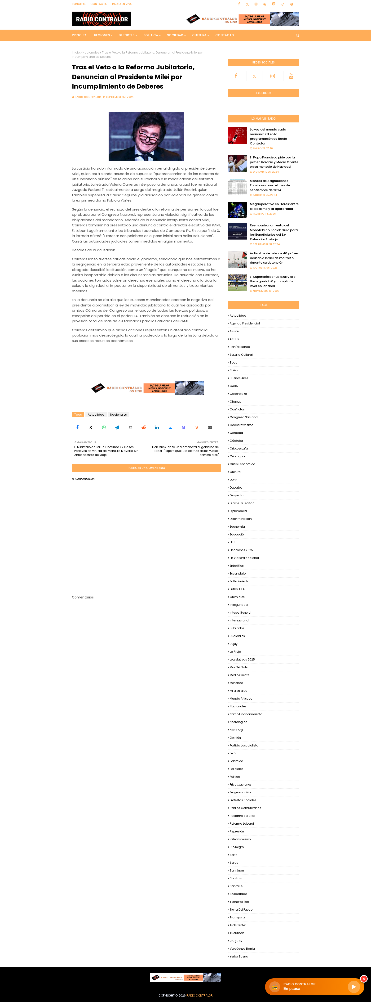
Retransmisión (240, 839)
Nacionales (91, 52)
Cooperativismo (241, 425)
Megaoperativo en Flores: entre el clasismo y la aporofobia (274, 206)
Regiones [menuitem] (102, 35)
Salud (234, 863)
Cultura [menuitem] (199, 35)
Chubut (235, 402)
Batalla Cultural (241, 355)
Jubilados (237, 628)
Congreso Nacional (244, 417)
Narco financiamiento (246, 714)
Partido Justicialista (244, 745)
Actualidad (96, 415)
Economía (237, 527)
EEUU (233, 542)
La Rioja (235, 652)
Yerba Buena (239, 956)
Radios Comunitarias (245, 808)
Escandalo (238, 573)
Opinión (235, 738)
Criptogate (237, 456)
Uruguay (236, 941)
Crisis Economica (242, 464)
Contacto (98, 4)
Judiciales (237, 636)
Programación (240, 792)
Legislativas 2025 (242, 659)
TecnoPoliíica (239, 902)
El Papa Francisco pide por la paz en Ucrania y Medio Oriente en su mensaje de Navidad (274, 162)
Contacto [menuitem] (224, 35)
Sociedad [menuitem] (175, 35)
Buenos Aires (239, 378)
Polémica (236, 761)
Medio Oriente (239, 675)
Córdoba (236, 441)
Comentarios (83, 597)
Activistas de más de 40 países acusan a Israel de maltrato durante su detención (274, 258)
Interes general (240, 613)
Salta (234, 855)
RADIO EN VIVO (122, 4)
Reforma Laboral (242, 824)
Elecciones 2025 (241, 550)
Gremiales (237, 597)
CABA (234, 386)
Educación (238, 534)
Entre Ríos (237, 566)
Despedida (238, 495)
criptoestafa (239, 448)
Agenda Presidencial (245, 323)
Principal (79, 4)
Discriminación (241, 519)
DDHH (233, 480)
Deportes (236, 487)
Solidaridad (238, 894)
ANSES (234, 339)
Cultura (235, 472)
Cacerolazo (238, 394)
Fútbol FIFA (237, 589)
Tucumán (237, 933)
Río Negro (237, 847)
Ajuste (234, 331)
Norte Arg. (236, 730)
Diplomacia (238, 511)
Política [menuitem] (150, 35)
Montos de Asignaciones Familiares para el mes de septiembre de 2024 (270, 185)
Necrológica (238, 722)
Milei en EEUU (238, 691)
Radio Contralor (88, 97)
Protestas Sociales (243, 800)
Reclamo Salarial (242, 816)
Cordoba (236, 433)
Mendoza (236, 683)
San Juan (237, 870)
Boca (234, 362)
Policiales (236, 769)
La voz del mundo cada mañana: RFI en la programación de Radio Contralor (268, 136)
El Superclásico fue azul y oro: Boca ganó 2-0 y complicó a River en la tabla (273, 281)
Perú (233, 753)
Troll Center (238, 925)
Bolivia (234, 370)
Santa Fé (236, 886)
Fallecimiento (239, 581)
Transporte (237, 917)
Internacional (239, 620)
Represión (237, 831)
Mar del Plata (239, 667)
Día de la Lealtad (242, 503)
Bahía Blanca (240, 347)
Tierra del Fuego (241, 910)
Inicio (76, 52)
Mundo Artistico (241, 698)
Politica (235, 777)
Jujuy (234, 644)
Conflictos (237, 409)
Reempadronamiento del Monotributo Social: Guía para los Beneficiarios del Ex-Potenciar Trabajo (274, 232)
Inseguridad (239, 605)
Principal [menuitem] (80, 35)
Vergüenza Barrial (243, 949)
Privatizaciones (241, 784)
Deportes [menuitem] (126, 35)
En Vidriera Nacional (244, 558)
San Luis (236, 878)
